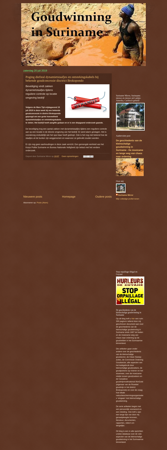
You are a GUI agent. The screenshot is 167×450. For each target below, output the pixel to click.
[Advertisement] (68, 177)
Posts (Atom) (42, 203)
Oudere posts (103, 196)
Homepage (68, 196)
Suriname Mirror (125, 195)
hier (133, 318)
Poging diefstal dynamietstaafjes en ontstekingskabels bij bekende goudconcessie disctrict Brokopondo (62, 78)
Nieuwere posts (32, 196)
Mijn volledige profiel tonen (127, 199)
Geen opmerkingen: (70, 156)
